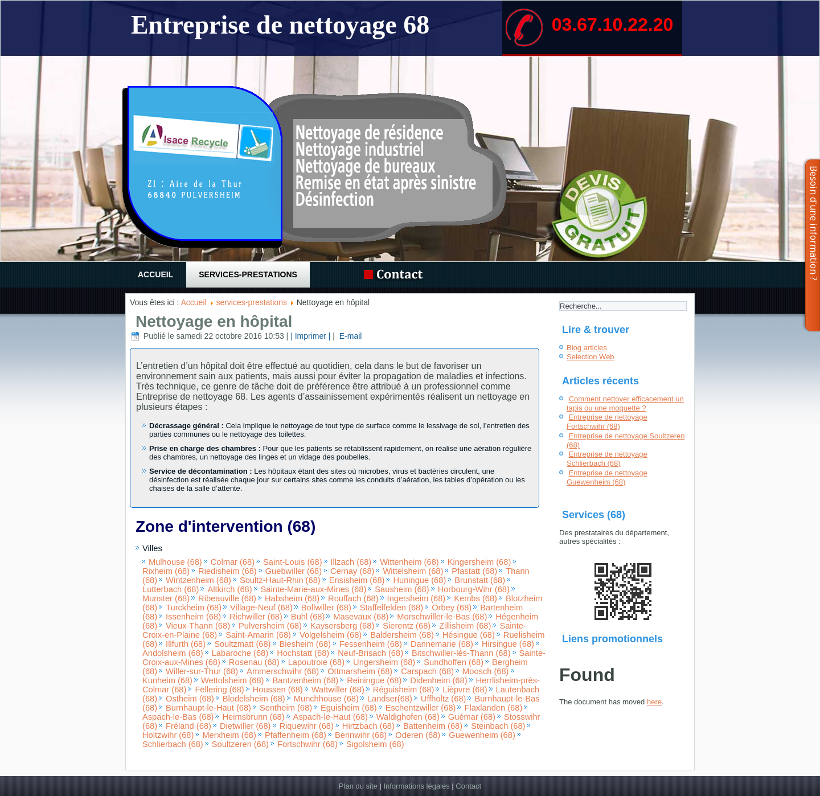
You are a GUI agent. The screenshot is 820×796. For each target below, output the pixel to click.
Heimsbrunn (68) (253, 716)
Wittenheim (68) (409, 562)
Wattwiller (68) (337, 689)
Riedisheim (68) (227, 571)
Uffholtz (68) (443, 698)
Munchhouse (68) (326, 698)
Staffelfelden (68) (391, 607)
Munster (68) (166, 598)
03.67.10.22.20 (613, 24)
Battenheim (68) (432, 726)
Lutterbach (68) (170, 589)
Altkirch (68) (229, 589)
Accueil (155, 274)
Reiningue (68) (374, 680)
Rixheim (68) (166, 571)
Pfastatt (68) (474, 571)
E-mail (349, 335)
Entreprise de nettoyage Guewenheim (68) (607, 477)
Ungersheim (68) (384, 662)
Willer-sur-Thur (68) (202, 671)
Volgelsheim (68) (331, 634)
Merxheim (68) (229, 735)
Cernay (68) (352, 571)
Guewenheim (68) (482, 735)
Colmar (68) (233, 562)
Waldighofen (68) (408, 716)
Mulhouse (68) (175, 562)
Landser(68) (389, 698)
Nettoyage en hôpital (214, 321)
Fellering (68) (219, 689)
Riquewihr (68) (307, 726)
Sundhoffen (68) (453, 662)
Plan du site (358, 786)
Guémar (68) (471, 716)
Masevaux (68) (360, 616)
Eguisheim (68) (349, 707)
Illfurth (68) (186, 644)
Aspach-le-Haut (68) (330, 716)
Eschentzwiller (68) (421, 707)
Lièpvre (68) (464, 689)
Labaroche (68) (240, 653)
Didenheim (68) (438, 680)
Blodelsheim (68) (254, 698)
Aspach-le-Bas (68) (178, 716)
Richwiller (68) (255, 616)
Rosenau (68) (254, 662)
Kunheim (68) (167, 680)
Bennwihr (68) (361, 735)
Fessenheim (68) (370, 644)
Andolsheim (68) (172, 653)
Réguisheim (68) (403, 689)
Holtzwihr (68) (168, 735)
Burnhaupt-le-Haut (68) (208, 707)
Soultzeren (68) (240, 744)
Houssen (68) (278, 689)
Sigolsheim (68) (375, 744)
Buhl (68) (308, 616)
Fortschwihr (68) (307, 744)
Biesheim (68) (305, 644)
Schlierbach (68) (172, 744)
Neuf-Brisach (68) (370, 653)
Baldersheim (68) (402, 634)
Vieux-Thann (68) (198, 625)
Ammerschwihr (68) (283, 671)
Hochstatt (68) (303, 653)
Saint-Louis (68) (292, 562)
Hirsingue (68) (508, 644)
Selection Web (590, 356)
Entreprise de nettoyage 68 (280, 24)
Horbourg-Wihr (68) (474, 589)
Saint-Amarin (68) (258, 634)
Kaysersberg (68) (342, 625)
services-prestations (248, 274)
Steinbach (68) (498, 726)
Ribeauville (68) (227, 598)
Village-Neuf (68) (261, 607)
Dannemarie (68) (442, 644)
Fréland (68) (188, 726)
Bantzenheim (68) (306, 680)
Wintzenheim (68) (198, 580)
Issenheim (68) (193, 616)
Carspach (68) (427, 671)
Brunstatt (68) (479, 580)
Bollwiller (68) (326, 607)
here (654, 701)
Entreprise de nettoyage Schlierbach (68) (607, 458)
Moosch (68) (485, 671)
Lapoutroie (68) (316, 662)
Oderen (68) (417, 735)
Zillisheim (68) (465, 625)
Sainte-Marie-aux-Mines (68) (314, 589)
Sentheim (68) (286, 707)
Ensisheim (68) (357, 580)
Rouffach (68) (353, 598)
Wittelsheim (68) (413, 571)
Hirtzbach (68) (368, 726)
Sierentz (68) (406, 625)
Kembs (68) (475, 598)
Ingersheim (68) (416, 598)
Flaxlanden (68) (493, 707)
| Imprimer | (310, 335)
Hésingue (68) (468, 634)
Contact (468, 786)
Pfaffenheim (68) (295, 735)
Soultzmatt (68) (242, 644)
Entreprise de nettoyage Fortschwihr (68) (607, 421)
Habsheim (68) (292, 598)
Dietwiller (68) (245, 726)
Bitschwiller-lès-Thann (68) (461, 653)
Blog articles (587, 347)
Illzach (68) (351, 562)
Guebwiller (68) (293, 571)
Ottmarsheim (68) (359, 671)
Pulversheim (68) (270, 625)
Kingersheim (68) (479, 562)
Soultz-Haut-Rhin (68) (280, 580)
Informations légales (416, 786)
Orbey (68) (452, 607)
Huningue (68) (419, 580)
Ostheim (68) (190, 698)
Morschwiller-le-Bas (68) (442, 616)
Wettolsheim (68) (232, 680)
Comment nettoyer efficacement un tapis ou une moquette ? (625, 403)
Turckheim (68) (194, 607)
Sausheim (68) (402, 589)
